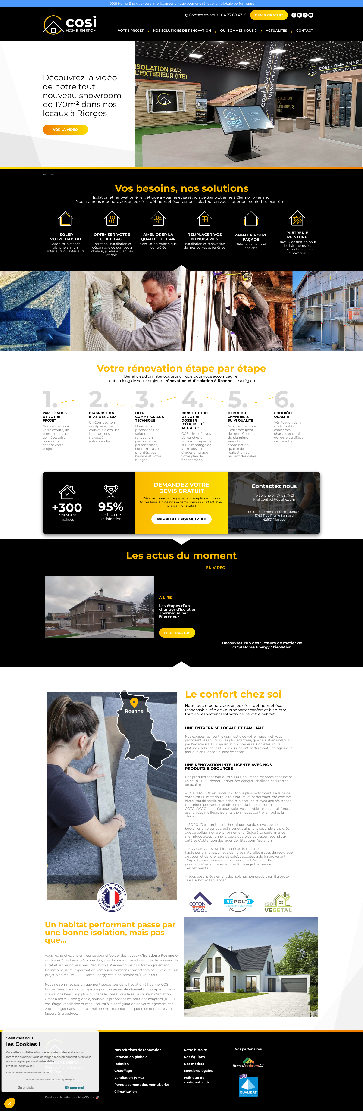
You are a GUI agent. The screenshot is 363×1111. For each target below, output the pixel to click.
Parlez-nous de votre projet (55, 416)
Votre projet (131, 30)
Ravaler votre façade (250, 237)
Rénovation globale (130, 1057)
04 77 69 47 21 (56, 1076)
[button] (9, 1103)
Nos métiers (194, 1064)
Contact (304, 30)
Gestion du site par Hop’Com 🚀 (72, 1097)
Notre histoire (195, 1050)
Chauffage (123, 1071)
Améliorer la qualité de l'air (158, 236)
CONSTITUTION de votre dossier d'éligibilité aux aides (195, 420)
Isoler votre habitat (65, 236)
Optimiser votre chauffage (112, 236)
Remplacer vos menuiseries (205, 236)
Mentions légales (198, 1071)
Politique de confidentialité (196, 1080)
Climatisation (125, 1091)
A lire (165, 597)
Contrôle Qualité (283, 415)
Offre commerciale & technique (149, 416)
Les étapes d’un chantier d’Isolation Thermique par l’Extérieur (178, 611)
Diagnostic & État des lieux (102, 415)
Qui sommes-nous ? (238, 30)
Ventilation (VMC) (129, 1078)
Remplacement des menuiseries (141, 1085)
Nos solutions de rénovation (182, 30)
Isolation (121, 1064)
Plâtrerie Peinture (297, 235)
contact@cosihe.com (62, 1080)
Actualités (276, 30)
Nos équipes (194, 1057)
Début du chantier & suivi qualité (240, 416)
